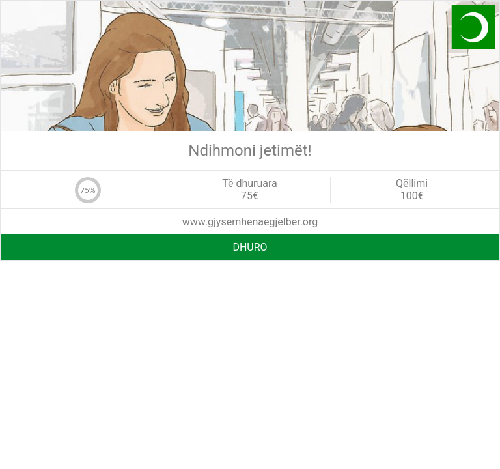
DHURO (249, 247)
